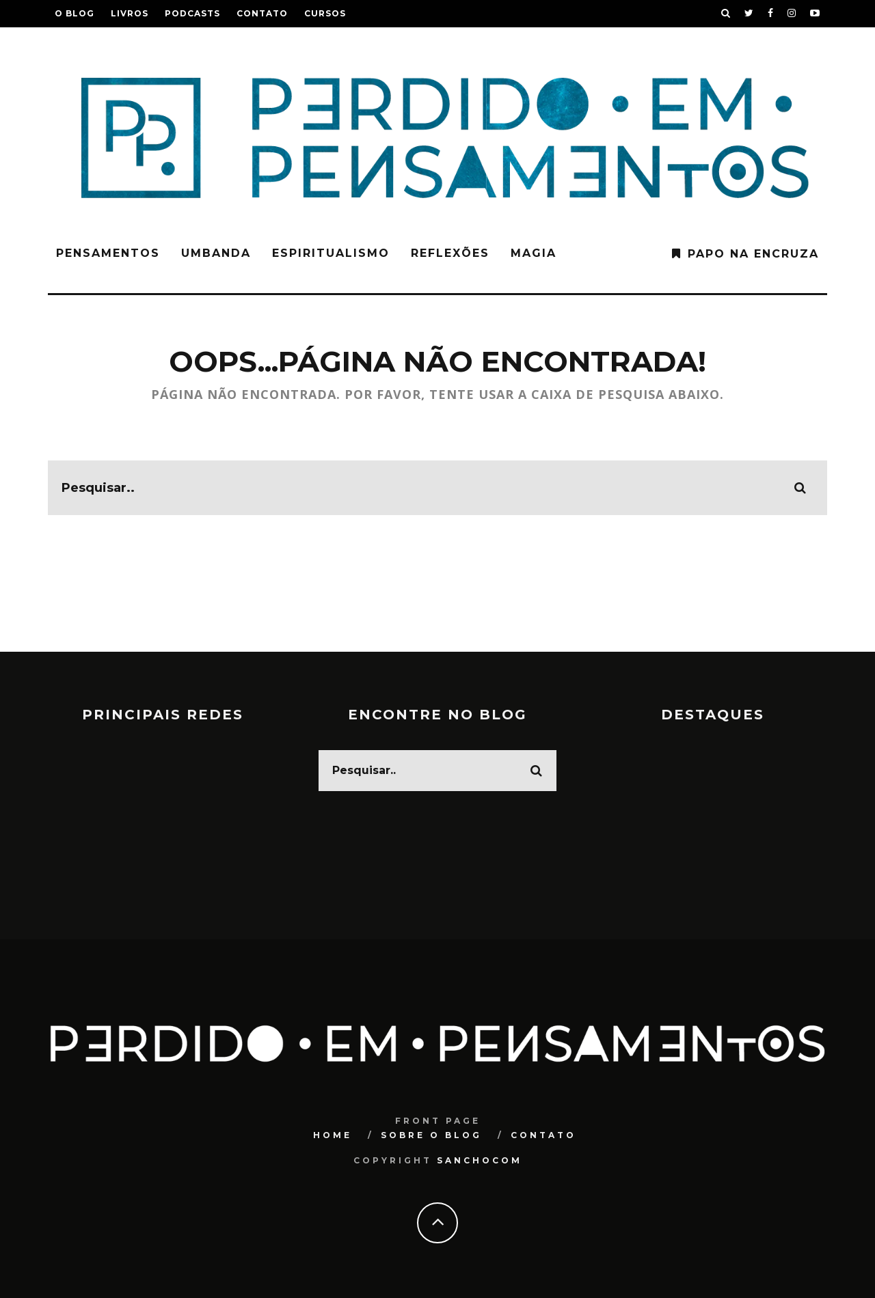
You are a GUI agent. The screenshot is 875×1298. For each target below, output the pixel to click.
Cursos (325, 13)
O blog (74, 13)
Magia (533, 253)
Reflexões (450, 253)
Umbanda (216, 253)
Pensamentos (108, 253)
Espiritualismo (331, 253)
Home (332, 1135)
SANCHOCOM (479, 1160)
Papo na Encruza (753, 253)
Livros (129, 13)
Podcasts (192, 13)
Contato (262, 13)
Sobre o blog (431, 1135)
